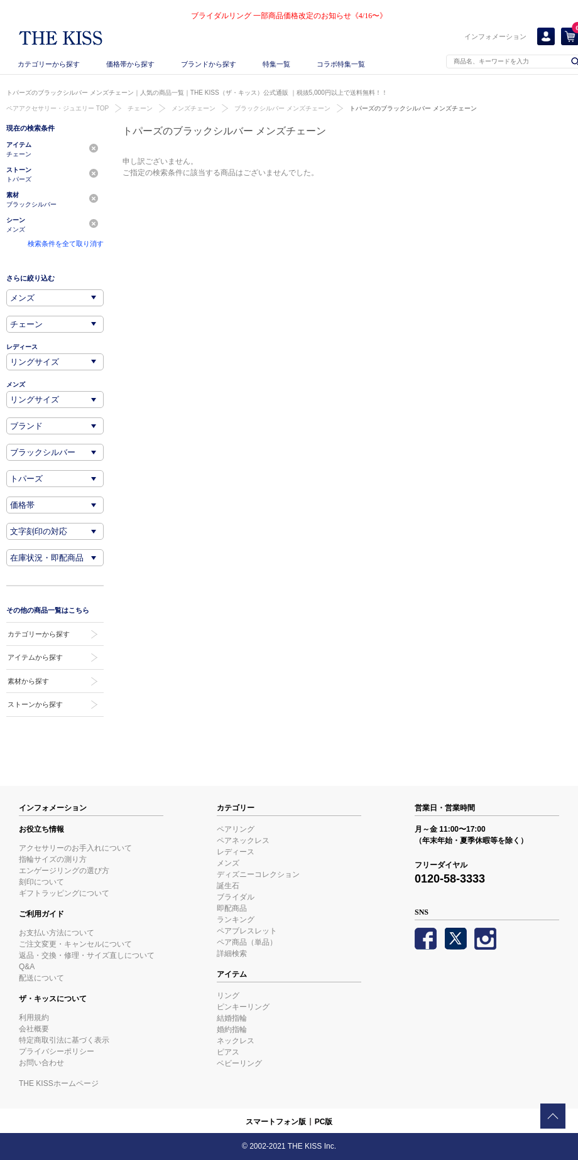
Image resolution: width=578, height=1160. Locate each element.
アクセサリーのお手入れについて (75, 848)
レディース (235, 851)
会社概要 (34, 1028)
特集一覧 (276, 64)
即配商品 (232, 908)
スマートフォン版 (276, 1121)
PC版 (324, 1121)
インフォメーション (495, 36)
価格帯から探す (130, 64)
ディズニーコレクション (258, 874)
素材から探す (28, 681)
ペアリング (235, 829)
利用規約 (34, 1017)
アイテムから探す (35, 657)
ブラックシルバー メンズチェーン (282, 108)
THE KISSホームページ (59, 1083)
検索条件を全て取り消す (66, 243)
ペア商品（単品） (247, 942)
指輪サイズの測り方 (53, 859)
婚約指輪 (232, 1029)
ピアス (228, 1052)
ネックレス (235, 1040)
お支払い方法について (56, 932)
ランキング (235, 919)
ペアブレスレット (247, 930)
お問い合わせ (41, 1062)
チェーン (140, 108)
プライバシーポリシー (56, 1051)
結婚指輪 (232, 1018)
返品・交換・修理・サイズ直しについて (87, 955)
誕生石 (228, 885)
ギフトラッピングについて (64, 893)
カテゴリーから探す (49, 64)
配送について (41, 978)
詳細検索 (232, 953)
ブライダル (235, 897)
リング (228, 995)
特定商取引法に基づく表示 (64, 1040)
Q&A (27, 966)
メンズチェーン (193, 108)
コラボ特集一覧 (341, 64)
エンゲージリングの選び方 (64, 870)
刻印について (41, 882)
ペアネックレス (243, 840)
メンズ (228, 863)
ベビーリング (239, 1063)
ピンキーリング (243, 1006)
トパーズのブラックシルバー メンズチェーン (413, 108)
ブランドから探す (208, 64)
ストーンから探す (35, 704)
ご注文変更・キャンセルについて (75, 944)
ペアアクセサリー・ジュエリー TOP (57, 108)
